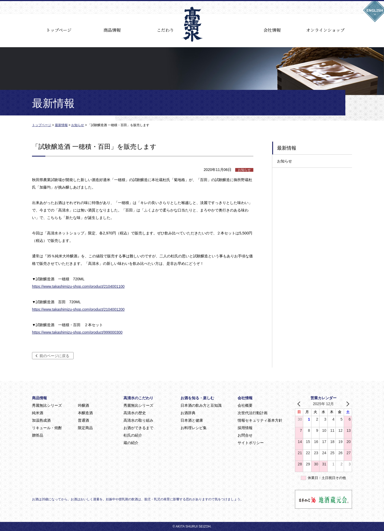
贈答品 (37, 435)
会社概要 (245, 405)
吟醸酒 (83, 405)
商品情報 (112, 30)
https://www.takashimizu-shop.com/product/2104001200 (78, 309)
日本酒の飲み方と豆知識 (201, 405)
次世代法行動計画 (252, 413)
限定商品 (85, 428)
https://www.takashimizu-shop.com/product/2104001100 (78, 286)
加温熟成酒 (41, 420)
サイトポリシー (251, 443)
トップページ (58, 30)
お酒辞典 (188, 413)
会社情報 (272, 30)
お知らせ (284, 161)
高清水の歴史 (134, 413)
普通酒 (83, 420)
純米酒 (37, 413)
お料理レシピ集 (194, 428)
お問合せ (245, 435)
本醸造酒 (85, 413)
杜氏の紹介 (132, 435)
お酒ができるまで (138, 428)
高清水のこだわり (138, 398)
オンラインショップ (325, 30)
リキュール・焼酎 (47, 428)
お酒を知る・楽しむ (197, 398)
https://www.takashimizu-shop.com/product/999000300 (77, 332)
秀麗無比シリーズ (47, 405)
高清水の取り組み (138, 420)
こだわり (165, 30)
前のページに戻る (54, 356)
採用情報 (245, 428)
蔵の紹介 (130, 443)
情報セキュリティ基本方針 (260, 420)
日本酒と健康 (192, 420)
